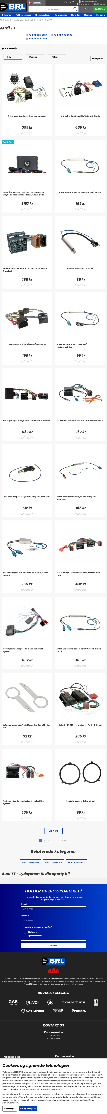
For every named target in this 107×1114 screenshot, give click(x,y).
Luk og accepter (28, 1108)
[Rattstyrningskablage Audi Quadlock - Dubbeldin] (27, 424)
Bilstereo (6, 15)
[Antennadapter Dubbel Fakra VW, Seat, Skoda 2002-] (80, 653)
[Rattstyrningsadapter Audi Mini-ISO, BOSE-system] (27, 653)
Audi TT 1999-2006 (63, 35)
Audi (39, 20)
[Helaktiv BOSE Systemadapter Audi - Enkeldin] (80, 729)
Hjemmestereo (42, 15)
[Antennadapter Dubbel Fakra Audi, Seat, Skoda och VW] (27, 576)
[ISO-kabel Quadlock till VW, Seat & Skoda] (80, 120)
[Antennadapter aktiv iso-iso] (80, 272)
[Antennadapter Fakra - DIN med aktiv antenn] (80, 196)
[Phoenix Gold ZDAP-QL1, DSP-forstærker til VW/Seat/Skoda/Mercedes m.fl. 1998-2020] (27, 196)
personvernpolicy (10, 1097)
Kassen (100, 9)
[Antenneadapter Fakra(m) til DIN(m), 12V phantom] (80, 500)
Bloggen (100, 15)
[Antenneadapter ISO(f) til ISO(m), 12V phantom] (27, 500)
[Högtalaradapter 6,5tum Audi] (80, 805)
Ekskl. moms (99, 4)
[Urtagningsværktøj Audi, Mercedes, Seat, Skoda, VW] (27, 729)
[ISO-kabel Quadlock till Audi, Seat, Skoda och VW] (80, 424)
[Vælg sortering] (97, 58)
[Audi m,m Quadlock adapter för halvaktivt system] (27, 805)
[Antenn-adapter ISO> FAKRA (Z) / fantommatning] (80, 348)
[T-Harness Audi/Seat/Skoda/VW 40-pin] (27, 348)
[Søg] (53, 9)
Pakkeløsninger (23, 15)
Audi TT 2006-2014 (38, 38)
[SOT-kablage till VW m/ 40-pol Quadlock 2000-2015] (80, 576)
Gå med (53, 945)
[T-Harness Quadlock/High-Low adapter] (27, 120)
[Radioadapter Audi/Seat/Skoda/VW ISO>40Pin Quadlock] (27, 272)
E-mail (24, 904)
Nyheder (75, 15)
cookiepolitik (94, 1075)
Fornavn (25, 915)
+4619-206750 (53, 1036)
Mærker (88, 15)
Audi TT (48, 20)
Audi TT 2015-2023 (38, 35)
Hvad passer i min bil (23, 20)
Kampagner (61, 15)
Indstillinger (9, 1108)
